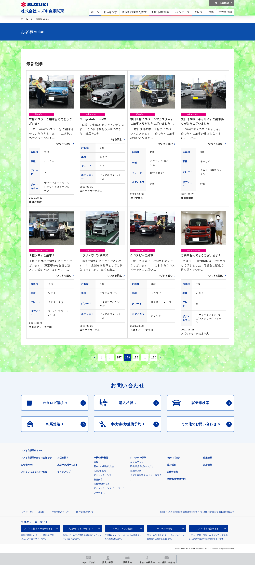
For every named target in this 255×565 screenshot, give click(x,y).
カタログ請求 (173, 457)
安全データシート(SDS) (32, 512)
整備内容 (98, 479)
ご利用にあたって (60, 512)
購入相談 (171, 464)
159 (135, 357)
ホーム (24, 19)
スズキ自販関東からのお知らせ (36, 457)
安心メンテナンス (102, 475)
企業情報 (207, 457)
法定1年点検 (100, 470)
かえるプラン (136, 462)
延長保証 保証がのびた (141, 466)
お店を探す (62, 457)
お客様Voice (27, 464)
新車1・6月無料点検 (104, 466)
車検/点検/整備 (101, 457)
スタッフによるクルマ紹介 (34, 471)
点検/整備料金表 (102, 484)
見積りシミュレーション (81, 528)
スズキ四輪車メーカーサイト (38, 528)
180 (153, 357)
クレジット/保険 (138, 457)
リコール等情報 (164, 528)
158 (127, 357)
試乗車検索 (172, 471)
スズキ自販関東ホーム (32, 450)
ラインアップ (64, 471)
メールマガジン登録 (122, 528)
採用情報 (207, 464)
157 (119, 357)
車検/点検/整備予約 (176, 479)
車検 (96, 462)
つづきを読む (64, 143)
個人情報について (85, 512)
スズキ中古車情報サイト (207, 528)
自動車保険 (135, 470)
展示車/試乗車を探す (67, 464)
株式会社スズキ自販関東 (42, 11)
